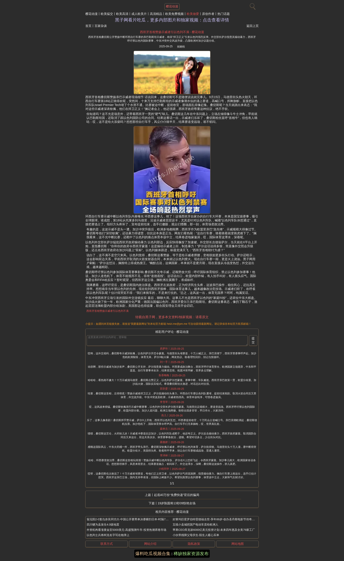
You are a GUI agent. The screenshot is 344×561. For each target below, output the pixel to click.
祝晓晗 (181, 46)
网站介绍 (150, 543)
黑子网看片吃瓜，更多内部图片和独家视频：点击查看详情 (172, 20)
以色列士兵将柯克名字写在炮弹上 (108, 535)
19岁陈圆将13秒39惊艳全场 (177, 503)
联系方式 (106, 543)
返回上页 (252, 26)
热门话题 (223, 14)
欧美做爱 (193, 14)
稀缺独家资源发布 (191, 553)
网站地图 (237, 543)
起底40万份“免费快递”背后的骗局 (176, 495)
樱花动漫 (91, 14)
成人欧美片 (139, 14)
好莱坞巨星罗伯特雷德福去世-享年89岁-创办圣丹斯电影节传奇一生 (215, 519)
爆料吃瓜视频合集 (152, 553)
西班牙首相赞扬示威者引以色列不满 (107, 310)
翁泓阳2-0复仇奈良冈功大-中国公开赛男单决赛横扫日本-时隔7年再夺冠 (132, 519)
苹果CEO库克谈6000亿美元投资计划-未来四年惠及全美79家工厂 (214, 529)
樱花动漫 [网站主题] (172, 6)
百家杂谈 (101, 26)
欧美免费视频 (174, 14)
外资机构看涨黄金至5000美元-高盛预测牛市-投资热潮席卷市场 (126, 529)
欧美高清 (122, 14)
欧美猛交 (107, 14)
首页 (88, 26)
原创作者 (208, 14)
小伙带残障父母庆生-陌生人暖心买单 (196, 535)
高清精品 (156, 14)
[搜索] (252, 5)
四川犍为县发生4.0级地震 (103, 524)
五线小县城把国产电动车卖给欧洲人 (195, 524)
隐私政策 (194, 543)
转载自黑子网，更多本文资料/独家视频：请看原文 (172, 317)
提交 (253, 340)
